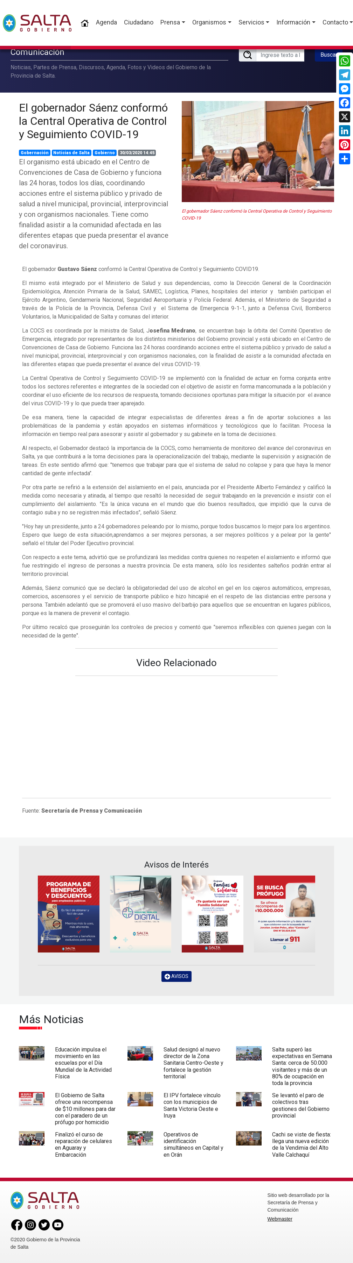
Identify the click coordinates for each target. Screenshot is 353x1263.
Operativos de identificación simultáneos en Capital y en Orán (193, 1144)
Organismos (209, 22)
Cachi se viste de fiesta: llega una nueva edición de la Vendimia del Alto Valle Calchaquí (301, 1144)
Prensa (170, 22)
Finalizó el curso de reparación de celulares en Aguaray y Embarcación (83, 1144)
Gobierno (105, 152)
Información (293, 22)
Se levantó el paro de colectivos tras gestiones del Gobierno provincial (301, 1105)
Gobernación (35, 152)
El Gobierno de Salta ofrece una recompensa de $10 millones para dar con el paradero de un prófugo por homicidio (85, 1109)
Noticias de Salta (71, 152)
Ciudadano (138, 22)
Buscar (328, 54)
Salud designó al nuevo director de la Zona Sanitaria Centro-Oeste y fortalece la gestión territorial (193, 1063)
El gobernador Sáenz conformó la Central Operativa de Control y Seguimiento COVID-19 (93, 121)
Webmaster (280, 1219)
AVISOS (176, 976)
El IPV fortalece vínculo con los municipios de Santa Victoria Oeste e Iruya (192, 1105)
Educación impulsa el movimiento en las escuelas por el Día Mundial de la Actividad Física (83, 1063)
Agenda (106, 22)
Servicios (251, 22)
